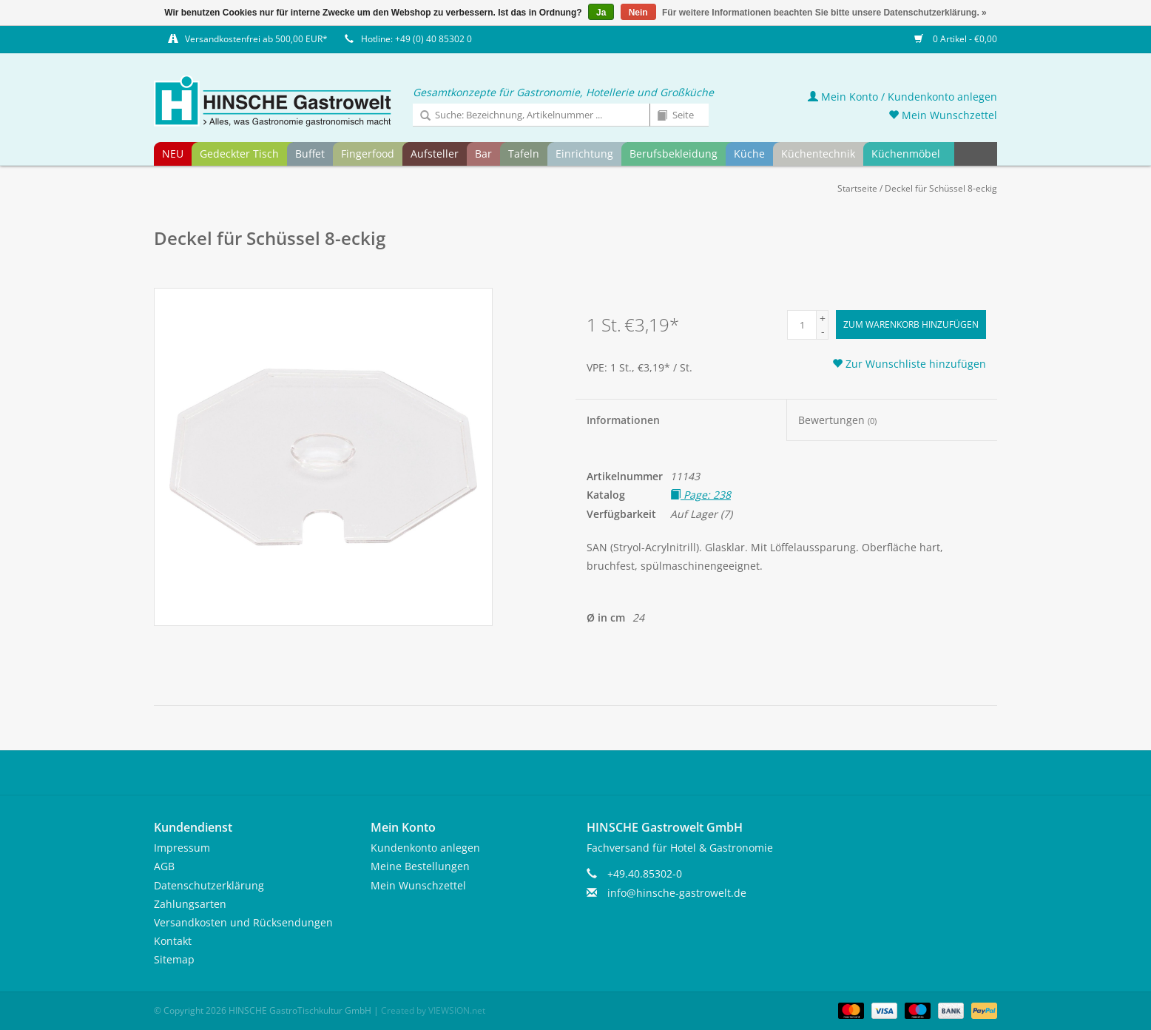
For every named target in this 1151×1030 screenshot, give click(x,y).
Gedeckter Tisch (239, 154)
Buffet (310, 154)
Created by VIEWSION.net (433, 1010)
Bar (483, 154)
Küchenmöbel (905, 154)
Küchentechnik (818, 154)
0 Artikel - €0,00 (955, 39)
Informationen (623, 420)
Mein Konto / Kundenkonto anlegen (902, 97)
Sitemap (174, 959)
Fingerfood (367, 154)
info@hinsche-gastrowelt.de (676, 893)
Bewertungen (837, 420)
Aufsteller (435, 154)
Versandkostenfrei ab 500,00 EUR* (256, 39)
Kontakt (173, 941)
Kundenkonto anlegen (425, 848)
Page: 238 (700, 495)
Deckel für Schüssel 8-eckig (941, 188)
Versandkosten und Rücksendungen (243, 922)
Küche (749, 154)
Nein (638, 12)
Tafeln (523, 154)
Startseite (857, 188)
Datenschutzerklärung (209, 885)
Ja (601, 12)
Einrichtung (584, 154)
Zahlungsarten (190, 904)
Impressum (182, 848)
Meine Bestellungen (420, 866)
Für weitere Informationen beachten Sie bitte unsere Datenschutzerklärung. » (824, 12)
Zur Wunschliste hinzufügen (909, 364)
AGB (164, 866)
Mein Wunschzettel (942, 115)
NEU (172, 154)
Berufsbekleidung (673, 154)
